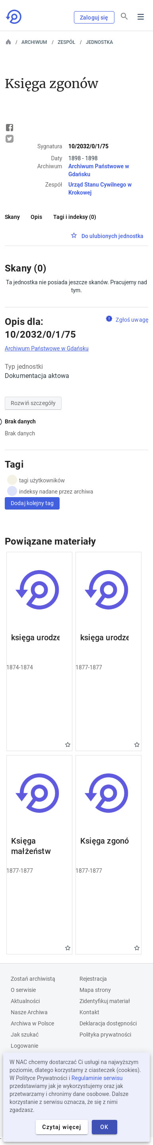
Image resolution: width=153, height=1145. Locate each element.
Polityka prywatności (105, 1034)
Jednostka (99, 42)
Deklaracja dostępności (108, 1023)
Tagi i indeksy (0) (74, 217)
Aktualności (25, 1001)
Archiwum (34, 42)
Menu (141, 17)
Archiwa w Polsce (32, 1023)
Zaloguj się (94, 17)
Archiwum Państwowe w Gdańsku (47, 348)
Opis (36, 217)
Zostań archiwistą (33, 979)
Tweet (10, 139)
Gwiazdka (67, 744)
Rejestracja (93, 979)
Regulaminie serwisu (97, 1078)
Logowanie (24, 1046)
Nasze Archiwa (29, 1012)
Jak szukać (25, 1034)
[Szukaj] (124, 16)
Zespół (66, 42)
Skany (12, 217)
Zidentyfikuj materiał (104, 1001)
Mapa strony (95, 990)
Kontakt (89, 1012)
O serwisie (23, 990)
